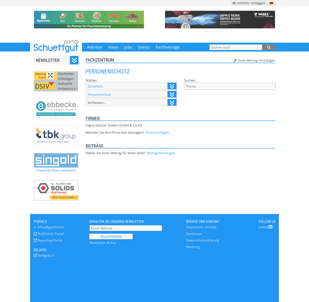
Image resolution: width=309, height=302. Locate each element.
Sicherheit (131, 86)
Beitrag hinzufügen (161, 153)
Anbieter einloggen (248, 3)
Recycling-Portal (49, 240)
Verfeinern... (131, 102)
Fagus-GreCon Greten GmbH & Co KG (113, 125)
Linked (265, 227)
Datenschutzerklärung (202, 240)
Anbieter (95, 47)
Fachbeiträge (168, 47)
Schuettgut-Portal (49, 227)
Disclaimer (194, 233)
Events (144, 47)
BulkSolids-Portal (50, 233)
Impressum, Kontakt (201, 227)
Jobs (128, 47)
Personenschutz (131, 94)
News (113, 47)
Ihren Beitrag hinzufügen (256, 60)
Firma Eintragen (157, 132)
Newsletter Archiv (102, 242)
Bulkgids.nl (46, 255)
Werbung (193, 247)
